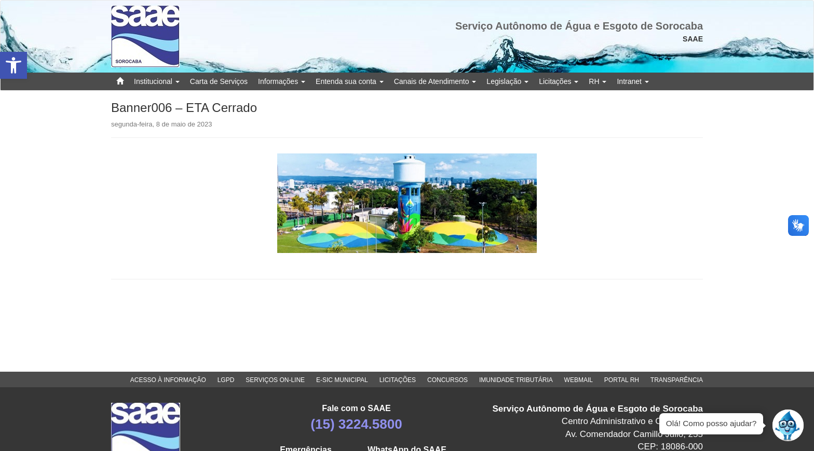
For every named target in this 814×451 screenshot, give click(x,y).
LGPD (226, 380)
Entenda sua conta (350, 81)
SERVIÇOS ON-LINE (275, 380)
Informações (281, 81)
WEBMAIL (578, 380)
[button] (13, 65)
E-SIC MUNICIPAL (342, 380)
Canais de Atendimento (435, 81)
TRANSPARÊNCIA (676, 380)
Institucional (157, 81)
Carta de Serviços (219, 81)
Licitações (558, 81)
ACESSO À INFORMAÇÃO (168, 380)
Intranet (632, 81)
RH (597, 81)
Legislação (507, 81)
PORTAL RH (621, 380)
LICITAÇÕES (397, 380)
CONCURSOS (447, 380)
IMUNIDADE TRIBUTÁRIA (516, 380)
